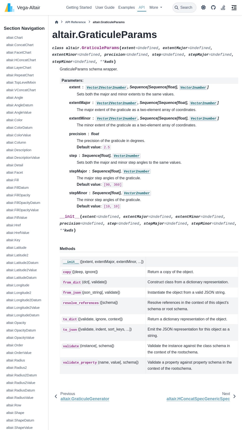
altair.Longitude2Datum (23, 300)
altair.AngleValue (18, 112)
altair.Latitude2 (17, 255)
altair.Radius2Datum (21, 375)
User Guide (105, 7)
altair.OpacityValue (20, 338)
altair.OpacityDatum (21, 330)
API (142, 7)
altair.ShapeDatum (20, 420)
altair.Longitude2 (18, 293)
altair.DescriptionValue (23, 157)
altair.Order (14, 345)
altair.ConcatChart (19, 45)
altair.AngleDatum (19, 105)
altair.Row (13, 405)
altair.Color (14, 120)
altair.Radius (15, 360)
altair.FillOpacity (18, 195)
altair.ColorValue (18, 135)
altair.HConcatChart (21, 60)
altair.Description (18, 150)
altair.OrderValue (18, 353)
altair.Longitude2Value (22, 308)
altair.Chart (14, 37)
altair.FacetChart (18, 52)
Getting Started (79, 7)
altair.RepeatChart (20, 75)
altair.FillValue (16, 217)
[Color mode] (203, 8)
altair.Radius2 (16, 368)
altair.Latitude (16, 247)
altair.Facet (14, 172)
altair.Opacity (16, 323)
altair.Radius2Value (20, 383)
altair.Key (13, 240)
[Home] (56, 22)
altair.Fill (12, 180)
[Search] (184, 8)
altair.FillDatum (17, 187)
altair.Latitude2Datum (22, 263)
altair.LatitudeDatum (21, 278)
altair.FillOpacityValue (22, 210)
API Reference (75, 22)
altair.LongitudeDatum (22, 315)
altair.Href (13, 225)
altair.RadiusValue (19, 398)
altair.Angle (14, 97)
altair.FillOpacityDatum (23, 203)
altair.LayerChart (18, 67)
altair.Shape (15, 413)
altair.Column (16, 142)
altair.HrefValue (17, 233)
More (154, 7)
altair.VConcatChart (21, 90)
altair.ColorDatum (19, 127)
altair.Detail (14, 165)
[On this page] (234, 8)
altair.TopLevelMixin (21, 82)
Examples (126, 7)
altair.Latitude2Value (21, 270)
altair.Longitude (17, 285)
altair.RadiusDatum (20, 390)
